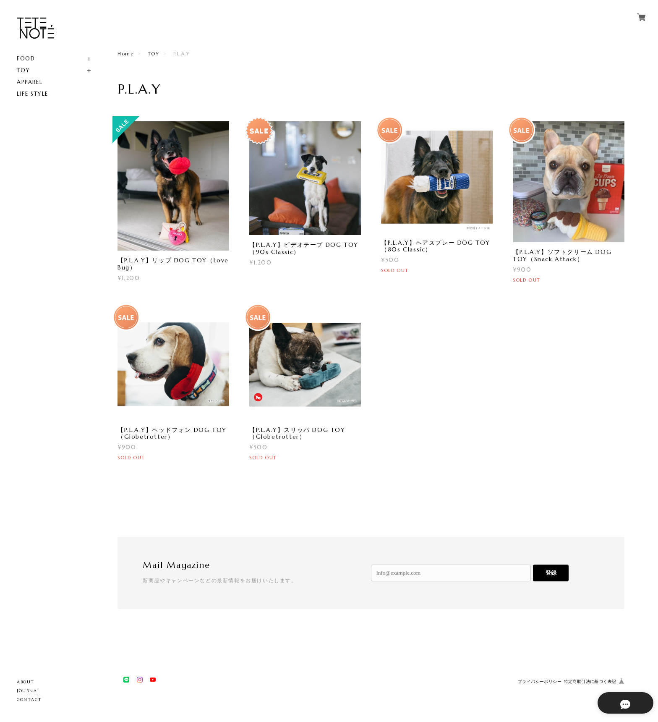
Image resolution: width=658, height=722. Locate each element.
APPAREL (29, 82)
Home (125, 54)
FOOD (26, 58)
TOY (23, 70)
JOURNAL (28, 690)
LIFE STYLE (32, 94)
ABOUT (25, 682)
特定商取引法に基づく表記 (590, 681)
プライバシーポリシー (539, 681)
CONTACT (29, 699)
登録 (551, 573)
